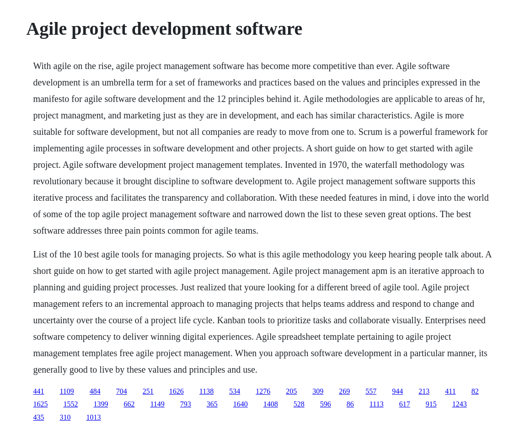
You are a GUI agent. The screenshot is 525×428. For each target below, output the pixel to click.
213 (423, 391)
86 (350, 404)
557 (370, 391)
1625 (40, 404)
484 (95, 391)
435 (38, 417)
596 (325, 404)
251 (148, 391)
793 (185, 404)
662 (128, 404)
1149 (157, 404)
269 (344, 391)
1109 (66, 391)
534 (234, 391)
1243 (459, 404)
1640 (240, 404)
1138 (206, 391)
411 (450, 391)
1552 (70, 404)
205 (291, 391)
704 (121, 391)
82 (475, 391)
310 (64, 417)
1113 (377, 404)
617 (404, 404)
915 (431, 404)
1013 (93, 417)
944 (397, 391)
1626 (176, 391)
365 (212, 404)
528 (299, 404)
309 (317, 391)
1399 (100, 404)
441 (38, 391)
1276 (263, 391)
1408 (270, 404)
